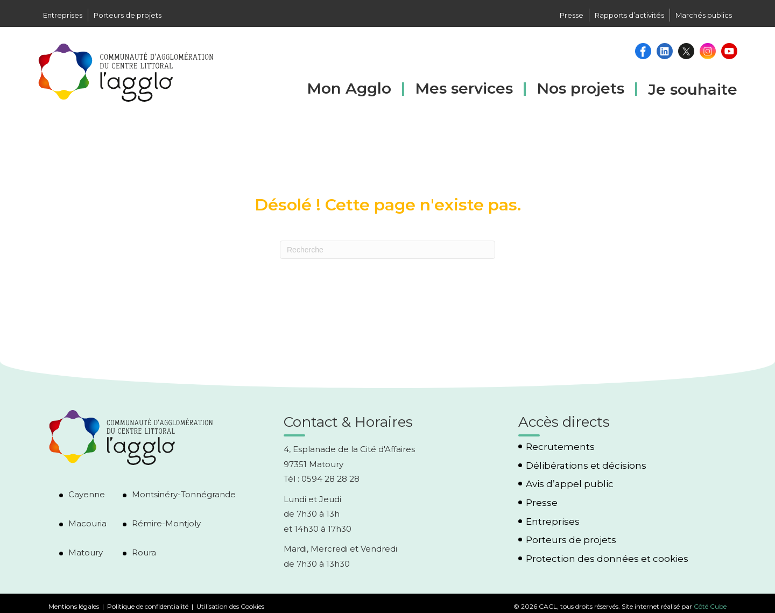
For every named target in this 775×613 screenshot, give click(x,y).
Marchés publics (703, 15)
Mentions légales (73, 606)
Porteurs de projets (127, 15)
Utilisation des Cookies (230, 606)
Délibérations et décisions (586, 466)
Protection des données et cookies (607, 559)
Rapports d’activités (629, 15)
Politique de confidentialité (147, 606)
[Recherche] (387, 250)
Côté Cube (710, 606)
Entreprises (62, 15)
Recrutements (560, 447)
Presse (571, 15)
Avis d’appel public (570, 484)
